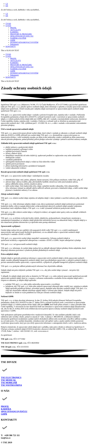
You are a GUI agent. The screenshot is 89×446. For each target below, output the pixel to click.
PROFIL (5, 406)
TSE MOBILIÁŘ (9, 382)
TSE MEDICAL (8, 380)
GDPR (4, 414)
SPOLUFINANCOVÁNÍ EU (14, 411)
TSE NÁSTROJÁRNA (11, 385)
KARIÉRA (6, 409)
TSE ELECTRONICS (11, 377)
